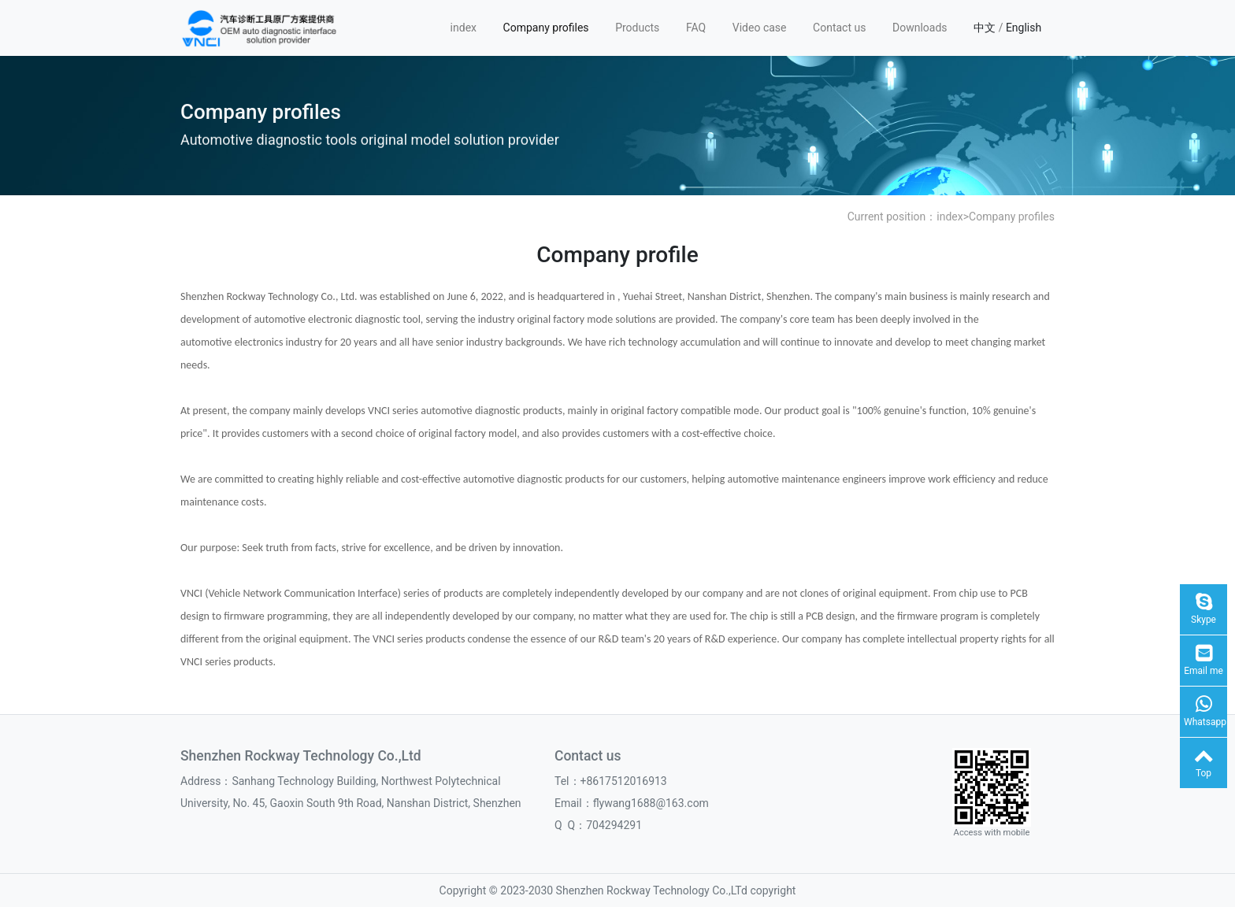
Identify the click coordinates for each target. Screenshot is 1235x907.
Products (637, 27)
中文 (985, 27)
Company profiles (546, 27)
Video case (759, 27)
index (464, 27)
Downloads (920, 27)
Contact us (839, 27)
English (1023, 27)
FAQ (696, 27)
